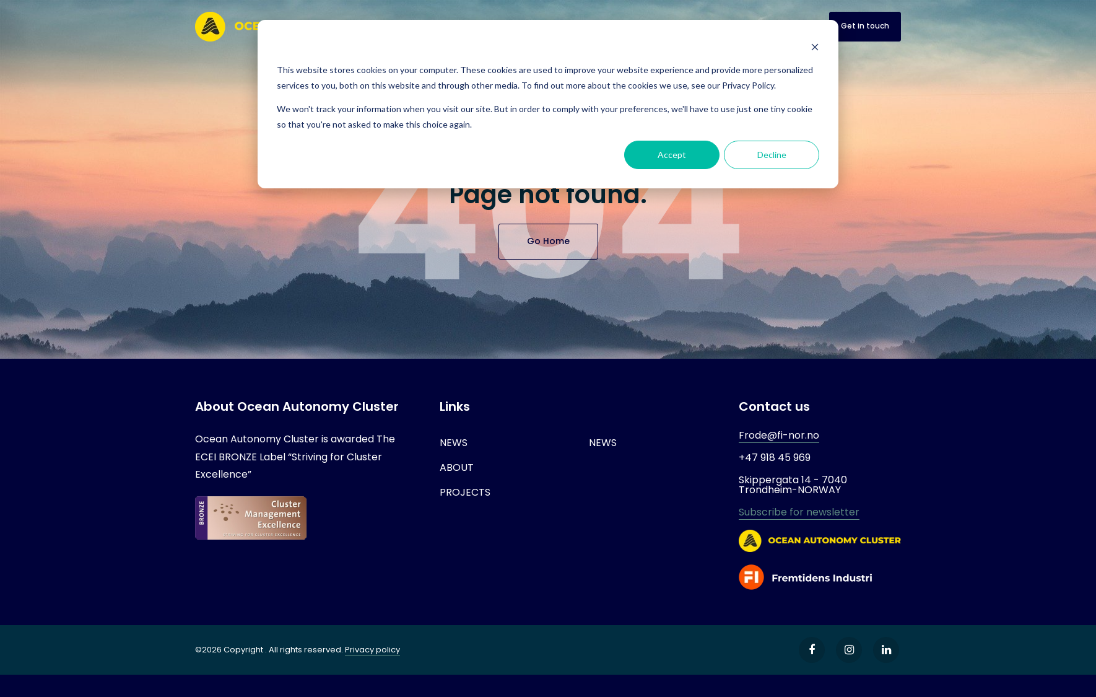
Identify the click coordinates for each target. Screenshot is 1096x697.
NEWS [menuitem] (454, 443)
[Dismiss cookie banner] (815, 47)
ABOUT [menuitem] (457, 467)
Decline (771, 154)
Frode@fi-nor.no (779, 435)
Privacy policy (372, 649)
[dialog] (548, 104)
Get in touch (865, 25)
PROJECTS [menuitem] (465, 492)
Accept (672, 154)
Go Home (548, 241)
